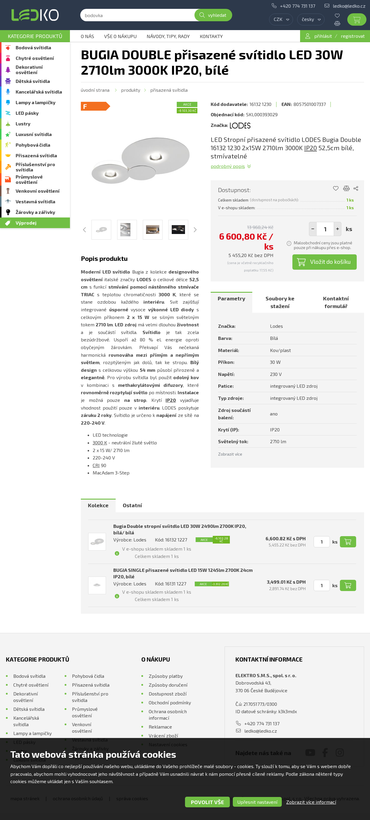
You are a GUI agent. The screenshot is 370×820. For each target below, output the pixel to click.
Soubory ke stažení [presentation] (280, 302)
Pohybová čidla (33, 145)
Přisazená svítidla (36, 155)
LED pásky (27, 113)
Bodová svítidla (33, 47)
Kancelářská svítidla (39, 91)
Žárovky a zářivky (35, 212)
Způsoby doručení (168, 685)
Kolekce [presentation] (98, 505)
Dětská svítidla (33, 81)
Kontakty (211, 36)
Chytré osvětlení (35, 58)
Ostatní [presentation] (132, 505)
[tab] (231, 302)
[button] (337, 229)
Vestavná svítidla (35, 201)
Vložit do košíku (330, 261)
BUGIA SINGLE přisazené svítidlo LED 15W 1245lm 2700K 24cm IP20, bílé (183, 573)
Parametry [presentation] (231, 298)
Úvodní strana (95, 90)
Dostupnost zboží (167, 693)
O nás (87, 36)
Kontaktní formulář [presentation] (336, 302)
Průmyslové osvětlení (29, 179)
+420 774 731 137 (297, 6)
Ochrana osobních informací (168, 714)
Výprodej (26, 222)
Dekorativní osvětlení (29, 69)
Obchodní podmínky (170, 702)
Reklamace (160, 726)
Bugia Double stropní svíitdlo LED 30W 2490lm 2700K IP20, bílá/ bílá (179, 529)
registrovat (353, 36)
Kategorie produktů (35, 36)
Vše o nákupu (120, 36)
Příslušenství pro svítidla (35, 166)
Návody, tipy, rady (168, 36)
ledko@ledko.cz (349, 6)
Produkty (130, 90)
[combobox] (281, 19)
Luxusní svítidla (34, 134)
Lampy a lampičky (35, 102)
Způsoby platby (166, 676)
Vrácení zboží (163, 735)
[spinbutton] (325, 229)
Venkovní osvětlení (38, 191)
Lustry (23, 123)
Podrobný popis (228, 166)
